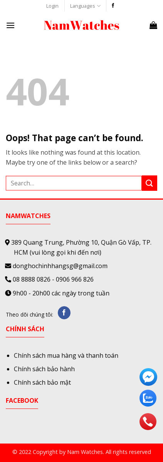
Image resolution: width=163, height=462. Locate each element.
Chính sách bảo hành (44, 369)
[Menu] (10, 25)
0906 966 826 (75, 279)
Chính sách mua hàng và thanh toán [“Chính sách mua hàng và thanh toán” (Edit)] (66, 355)
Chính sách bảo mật (42, 382)
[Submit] (149, 182)
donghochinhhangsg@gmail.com (60, 266)
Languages (85, 6)
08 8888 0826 (31, 279)
